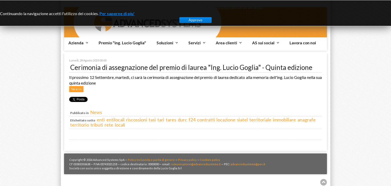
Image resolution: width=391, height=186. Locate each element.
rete (109, 125)
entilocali (115, 119)
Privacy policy (187, 159)
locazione (226, 119)
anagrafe (306, 119)
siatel (242, 119)
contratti (206, 119)
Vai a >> (76, 89)
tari (160, 119)
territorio (79, 125)
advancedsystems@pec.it (248, 164)
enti (101, 119)
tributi (96, 125)
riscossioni (136, 119)
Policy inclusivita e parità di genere (151, 159)
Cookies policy (210, 159)
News (96, 112)
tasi (152, 119)
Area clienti (226, 42)
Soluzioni (165, 42)
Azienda (76, 42)
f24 (192, 119)
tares (171, 119)
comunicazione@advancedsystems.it (196, 164)
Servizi (194, 42)
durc (182, 119)
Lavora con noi (303, 42)
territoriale (260, 119)
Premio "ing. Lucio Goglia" (122, 42)
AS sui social (263, 42)
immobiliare (284, 119)
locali (120, 125)
